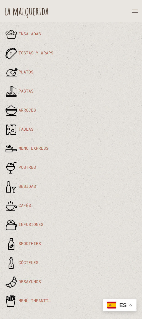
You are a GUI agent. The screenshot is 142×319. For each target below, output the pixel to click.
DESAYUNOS (22, 281)
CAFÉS (17, 205)
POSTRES (20, 167)
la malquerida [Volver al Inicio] (26, 11)
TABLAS (18, 129)
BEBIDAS (20, 186)
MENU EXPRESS (26, 148)
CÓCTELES (21, 262)
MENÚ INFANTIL (27, 300)
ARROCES (20, 110)
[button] (135, 11)
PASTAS (18, 91)
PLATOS (18, 72)
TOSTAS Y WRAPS (28, 53)
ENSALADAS (22, 33)
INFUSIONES (23, 224)
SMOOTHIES (22, 243)
